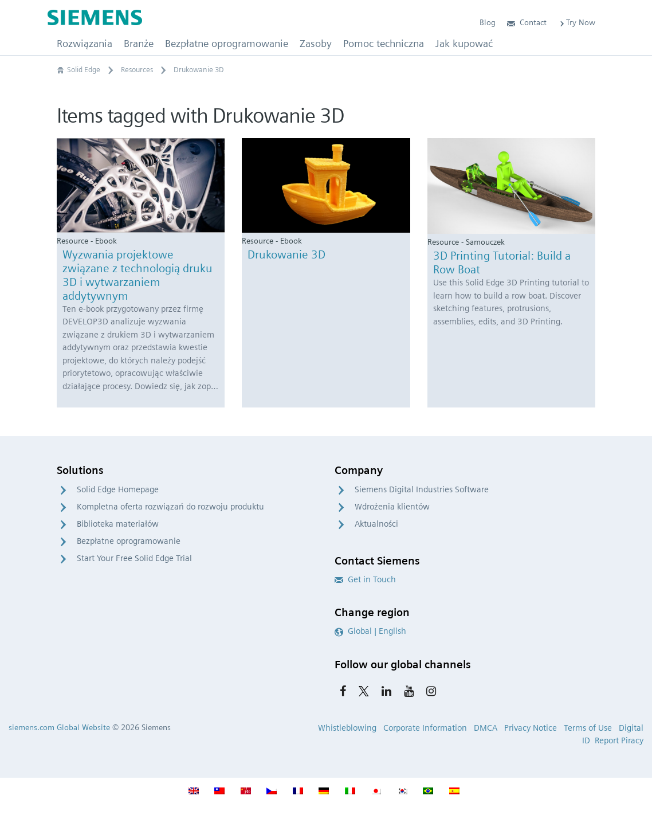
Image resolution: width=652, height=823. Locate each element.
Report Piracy (619, 740)
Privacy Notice (530, 728)
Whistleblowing (347, 728)
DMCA (485, 728)
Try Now (576, 22)
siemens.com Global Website (59, 727)
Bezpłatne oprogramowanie (128, 541)
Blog (488, 22)
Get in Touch (365, 579)
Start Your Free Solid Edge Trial (134, 558)
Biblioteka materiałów (118, 524)
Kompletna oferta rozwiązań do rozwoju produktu (170, 506)
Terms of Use (588, 728)
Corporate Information (425, 728)
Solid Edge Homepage (118, 489)
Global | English (370, 631)
